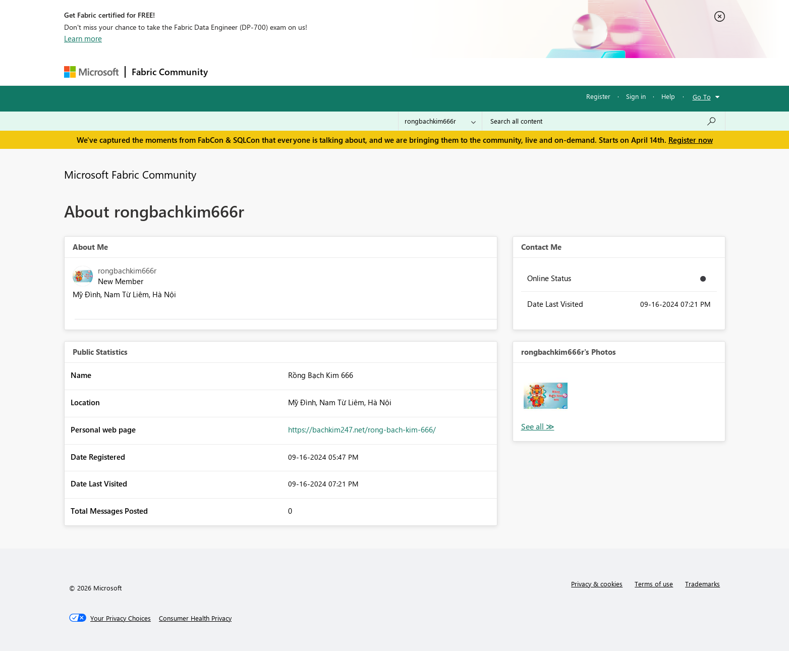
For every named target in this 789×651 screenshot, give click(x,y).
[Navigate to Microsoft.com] (91, 72)
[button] (546, 395)
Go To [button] (702, 96)
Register (598, 96)
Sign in (636, 96)
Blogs (407, 71)
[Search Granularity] (440, 121)
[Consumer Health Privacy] (195, 618)
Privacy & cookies (597, 583)
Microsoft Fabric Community (130, 174)
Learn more (83, 38)
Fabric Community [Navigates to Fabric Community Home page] (170, 72)
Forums (231, 71)
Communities (361, 71)
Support (488, 71)
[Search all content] (603, 121)
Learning (445, 71)
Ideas (316, 71)
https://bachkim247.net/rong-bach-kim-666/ (362, 429)
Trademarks (702, 583)
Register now (690, 140)
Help (668, 96)
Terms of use (654, 583)
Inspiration (275, 71)
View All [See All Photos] (537, 426)
